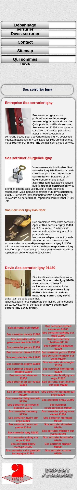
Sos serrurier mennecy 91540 (23, 413)
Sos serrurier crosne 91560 (58, 452)
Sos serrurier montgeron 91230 (58, 370)
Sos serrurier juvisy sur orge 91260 (23, 419)
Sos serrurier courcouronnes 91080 (58, 406)
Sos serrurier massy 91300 (23, 334)
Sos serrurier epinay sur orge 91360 (23, 439)
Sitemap (25, 50)
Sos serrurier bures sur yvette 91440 (23, 426)
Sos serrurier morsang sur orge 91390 (58, 393)
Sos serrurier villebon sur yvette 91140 (58, 432)
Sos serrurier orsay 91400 (58, 399)
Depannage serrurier (25, 26)
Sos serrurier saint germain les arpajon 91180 (23, 452)
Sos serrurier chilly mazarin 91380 (23, 400)
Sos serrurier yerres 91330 (23, 347)
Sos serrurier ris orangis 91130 (58, 364)
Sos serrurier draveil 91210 (23, 352)
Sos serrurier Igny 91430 (23, 432)
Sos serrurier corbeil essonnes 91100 (58, 328)
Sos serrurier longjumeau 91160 (23, 393)
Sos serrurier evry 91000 (23, 327)
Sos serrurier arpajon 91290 (57, 445)
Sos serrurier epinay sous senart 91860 (58, 413)
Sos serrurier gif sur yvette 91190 (23, 383)
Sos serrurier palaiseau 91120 (58, 347)
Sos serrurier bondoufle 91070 (58, 439)
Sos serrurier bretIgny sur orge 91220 (58, 377)
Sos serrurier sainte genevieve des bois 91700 (23, 341)
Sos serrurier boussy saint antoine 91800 (23, 370)
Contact (25, 42)
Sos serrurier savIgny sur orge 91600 (58, 334)
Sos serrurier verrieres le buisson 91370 (23, 406)
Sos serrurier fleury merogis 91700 (23, 445)
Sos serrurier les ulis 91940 (23, 357)
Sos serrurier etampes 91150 (23, 377)
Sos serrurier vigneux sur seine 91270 (58, 357)
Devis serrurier (25, 33)
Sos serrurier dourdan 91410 (58, 426)
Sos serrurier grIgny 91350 (23, 363)
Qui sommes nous (25, 60)
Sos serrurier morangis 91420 (58, 419)
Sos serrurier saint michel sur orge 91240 (58, 383)
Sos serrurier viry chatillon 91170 (58, 341)
